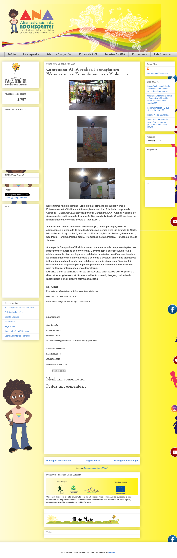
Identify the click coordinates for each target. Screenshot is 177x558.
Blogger (112, 552)
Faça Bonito (10, 326)
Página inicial (93, 460)
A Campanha (31, 54)
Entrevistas (139, 54)
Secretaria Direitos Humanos (17, 336)
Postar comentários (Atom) (96, 468)
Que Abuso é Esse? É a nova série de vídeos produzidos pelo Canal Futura (158, 123)
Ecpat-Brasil (10, 322)
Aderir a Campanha (59, 54)
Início (12, 54)
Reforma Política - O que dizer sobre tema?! (158, 109)
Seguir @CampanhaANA (16, 198)
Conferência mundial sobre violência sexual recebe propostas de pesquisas (159, 88)
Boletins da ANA (115, 54)
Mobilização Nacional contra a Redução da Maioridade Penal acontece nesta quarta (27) (159, 99)
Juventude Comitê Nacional (17, 331)
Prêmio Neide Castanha (158, 115)
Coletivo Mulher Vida (14, 312)
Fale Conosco (162, 54)
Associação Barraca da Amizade (19, 307)
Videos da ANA (88, 54)
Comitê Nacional (12, 317)
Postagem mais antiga (126, 460)
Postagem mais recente (58, 460)
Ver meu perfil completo (157, 73)
